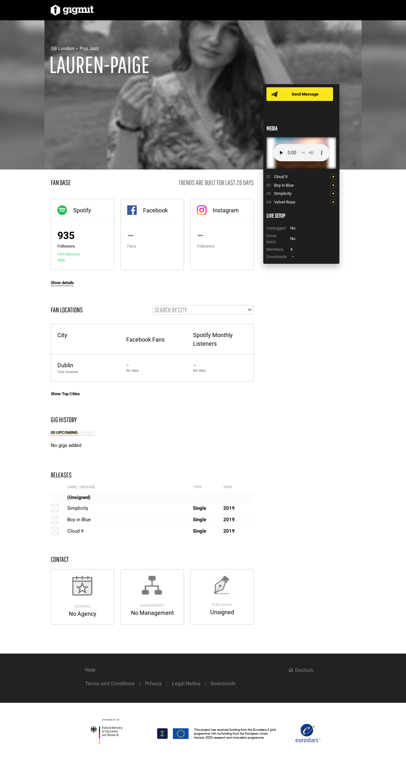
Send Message (305, 94)
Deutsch (304, 670)
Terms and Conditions (110, 684)
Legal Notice (186, 684)
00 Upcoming (65, 432)
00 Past (88, 432)
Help (90, 670)
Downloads (223, 684)
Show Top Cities (65, 394)
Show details (62, 282)
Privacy (153, 684)
